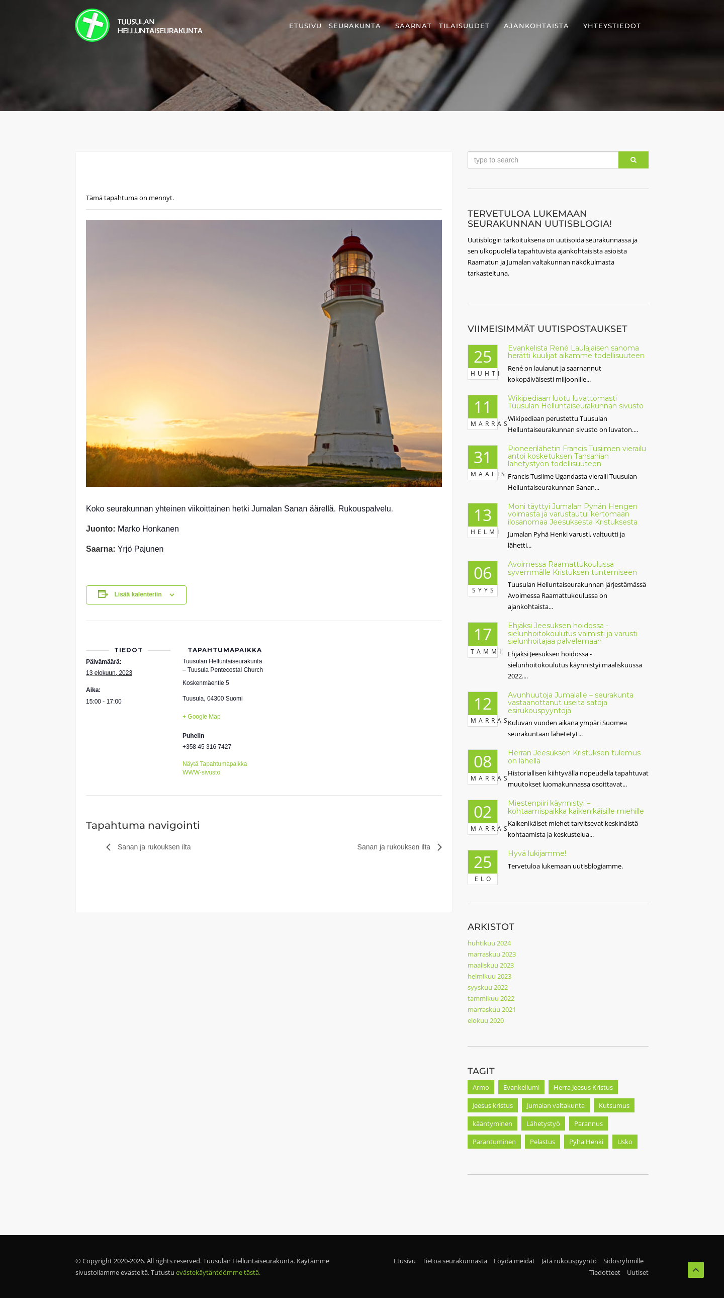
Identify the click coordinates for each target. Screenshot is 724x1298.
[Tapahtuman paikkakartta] (332, 690)
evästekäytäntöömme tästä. (218, 1272)
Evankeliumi (521, 1087)
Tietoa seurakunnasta (454, 1260)
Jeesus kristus (493, 1105)
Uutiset (638, 1272)
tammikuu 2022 (491, 998)
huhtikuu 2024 (489, 942)
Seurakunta (355, 26)
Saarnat (413, 26)
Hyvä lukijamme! (537, 853)
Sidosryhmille (623, 1260)
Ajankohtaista (536, 26)
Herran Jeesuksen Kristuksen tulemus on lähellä (574, 756)
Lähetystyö (543, 1123)
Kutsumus (614, 1105)
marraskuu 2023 (492, 954)
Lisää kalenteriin (137, 594)
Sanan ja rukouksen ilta (153, 847)
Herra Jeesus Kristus (583, 1087)
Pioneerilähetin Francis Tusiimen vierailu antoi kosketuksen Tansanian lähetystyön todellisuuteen (577, 456)
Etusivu (305, 26)
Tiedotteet (604, 1272)
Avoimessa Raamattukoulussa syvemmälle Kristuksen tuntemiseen (572, 568)
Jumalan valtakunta (556, 1105)
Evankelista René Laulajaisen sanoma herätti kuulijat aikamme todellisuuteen (576, 351)
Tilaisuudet (464, 26)
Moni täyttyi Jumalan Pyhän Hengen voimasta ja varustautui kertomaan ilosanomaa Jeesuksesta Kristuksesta (573, 514)
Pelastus (542, 1141)
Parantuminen (494, 1141)
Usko (624, 1141)
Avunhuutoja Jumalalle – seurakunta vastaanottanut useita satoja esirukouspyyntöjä (571, 702)
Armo (481, 1087)
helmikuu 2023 (489, 976)
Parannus (588, 1123)
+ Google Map (202, 716)
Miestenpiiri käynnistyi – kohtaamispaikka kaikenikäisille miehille (576, 807)
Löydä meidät (514, 1260)
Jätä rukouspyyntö (569, 1260)
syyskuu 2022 (488, 987)
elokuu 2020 (486, 1020)
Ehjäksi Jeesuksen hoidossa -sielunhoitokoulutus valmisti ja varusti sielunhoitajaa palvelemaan (573, 633)
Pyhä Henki (586, 1141)
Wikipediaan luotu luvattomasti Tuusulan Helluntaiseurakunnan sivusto (576, 402)
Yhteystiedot (612, 26)
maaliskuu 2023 (491, 965)
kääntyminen (492, 1123)
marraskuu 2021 (492, 1009)
